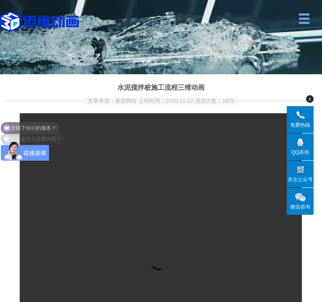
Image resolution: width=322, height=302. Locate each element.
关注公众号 (300, 179)
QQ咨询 (300, 152)
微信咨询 (300, 207)
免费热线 (300, 125)
